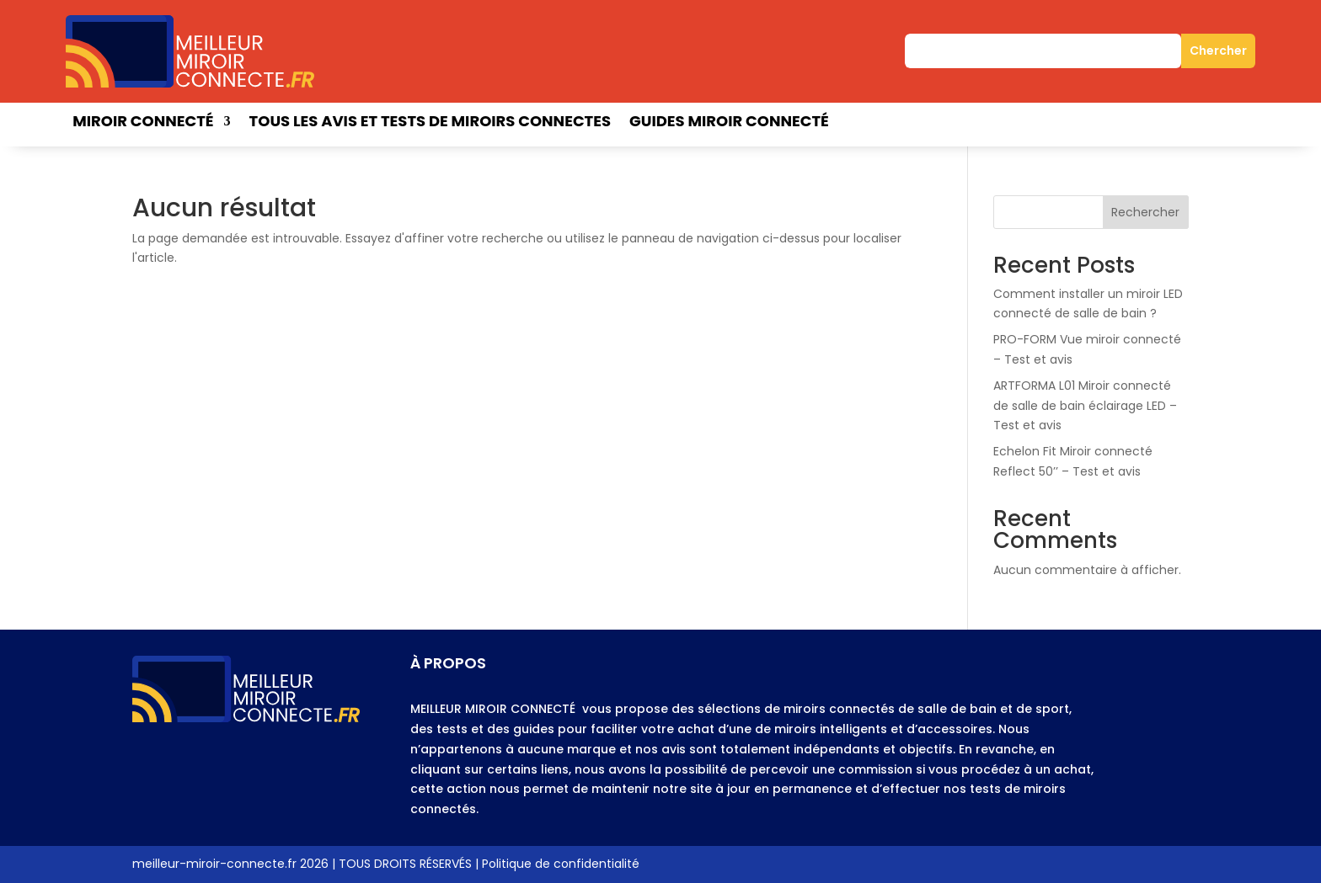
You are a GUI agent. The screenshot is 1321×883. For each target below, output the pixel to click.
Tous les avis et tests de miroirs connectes (430, 123)
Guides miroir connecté (729, 123)
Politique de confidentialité (560, 863)
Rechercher (1145, 212)
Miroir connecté (142, 123)
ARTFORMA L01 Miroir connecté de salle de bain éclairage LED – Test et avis (1085, 405)
